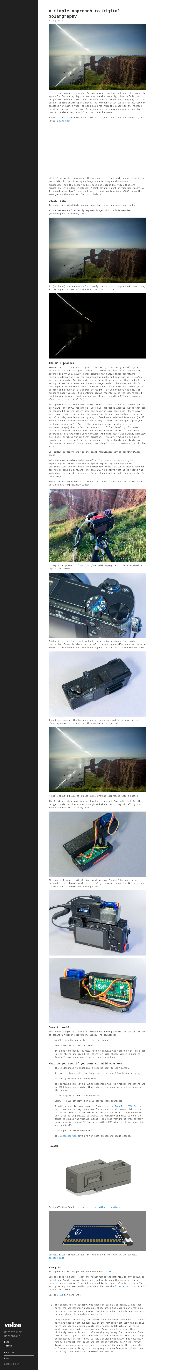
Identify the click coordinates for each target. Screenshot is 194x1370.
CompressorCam (68, 1135)
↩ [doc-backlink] (101, 1314)
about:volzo (11, 1352)
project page (56, 1257)
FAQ (61, 1294)
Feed (6, 1358)
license (119, 1286)
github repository (109, 1207)
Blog (6, 1342)
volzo (12, 1324)
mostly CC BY (12, 1364)
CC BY (108, 1271)
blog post (64, 121)
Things (8, 1346)
